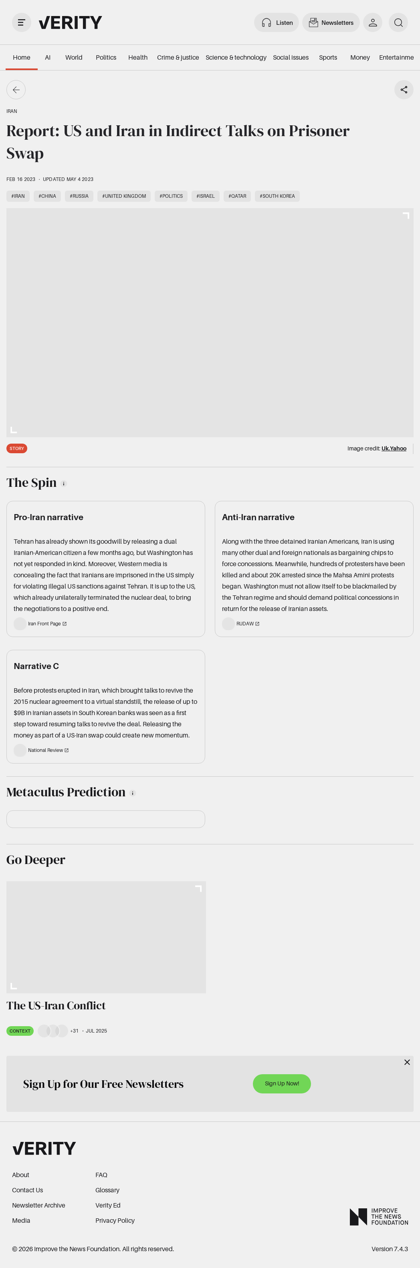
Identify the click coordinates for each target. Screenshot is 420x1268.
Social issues (291, 57)
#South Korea (277, 196)
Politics (106, 57)
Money (360, 57)
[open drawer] (21, 22)
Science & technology (236, 57)
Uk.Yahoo (394, 448)
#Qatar (237, 196)
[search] (398, 22)
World (74, 57)
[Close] (407, 1062)
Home (21, 57)
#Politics (171, 196)
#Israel (205, 196)
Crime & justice (178, 57)
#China (47, 196)
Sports (328, 57)
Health (137, 57)
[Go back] (16, 89)
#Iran (18, 196)
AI (47, 57)
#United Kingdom (124, 196)
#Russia (79, 196)
